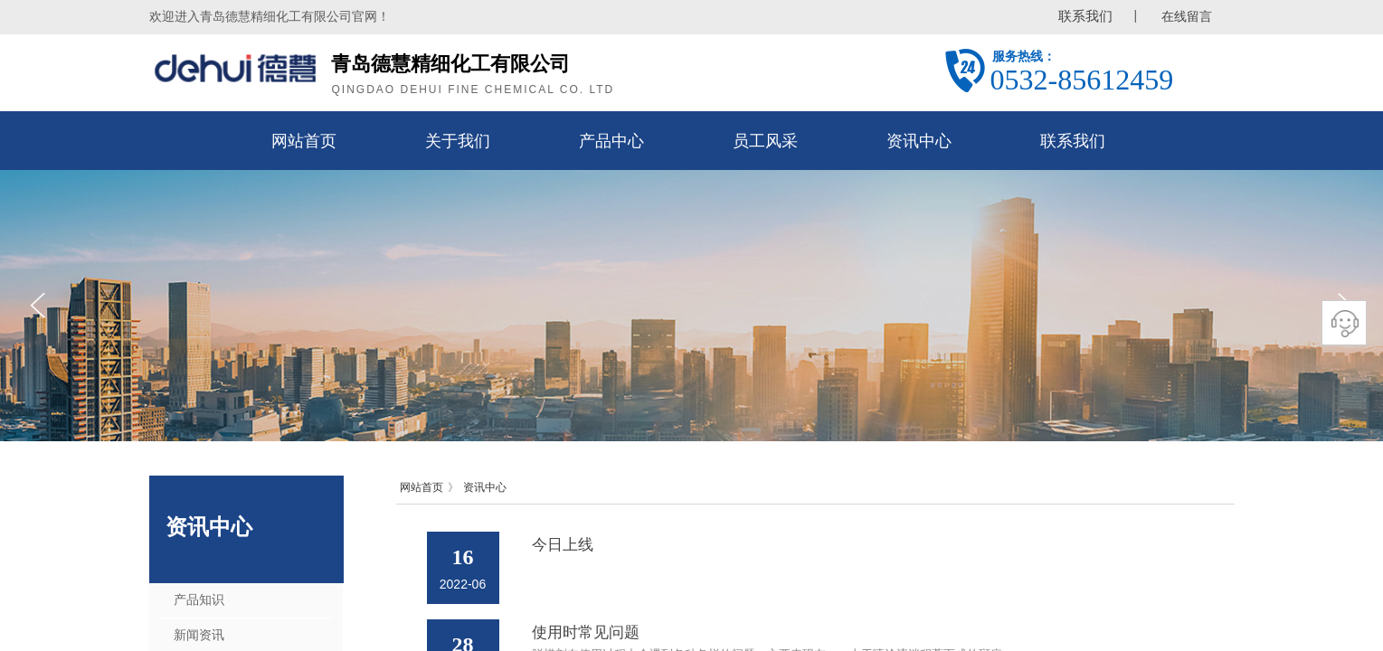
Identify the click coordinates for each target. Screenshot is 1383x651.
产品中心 (611, 141)
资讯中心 (919, 141)
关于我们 (457, 141)
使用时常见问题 (585, 632)
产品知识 (199, 600)
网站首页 (303, 141)
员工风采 (765, 141)
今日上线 (562, 544)
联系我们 (1072, 141)
